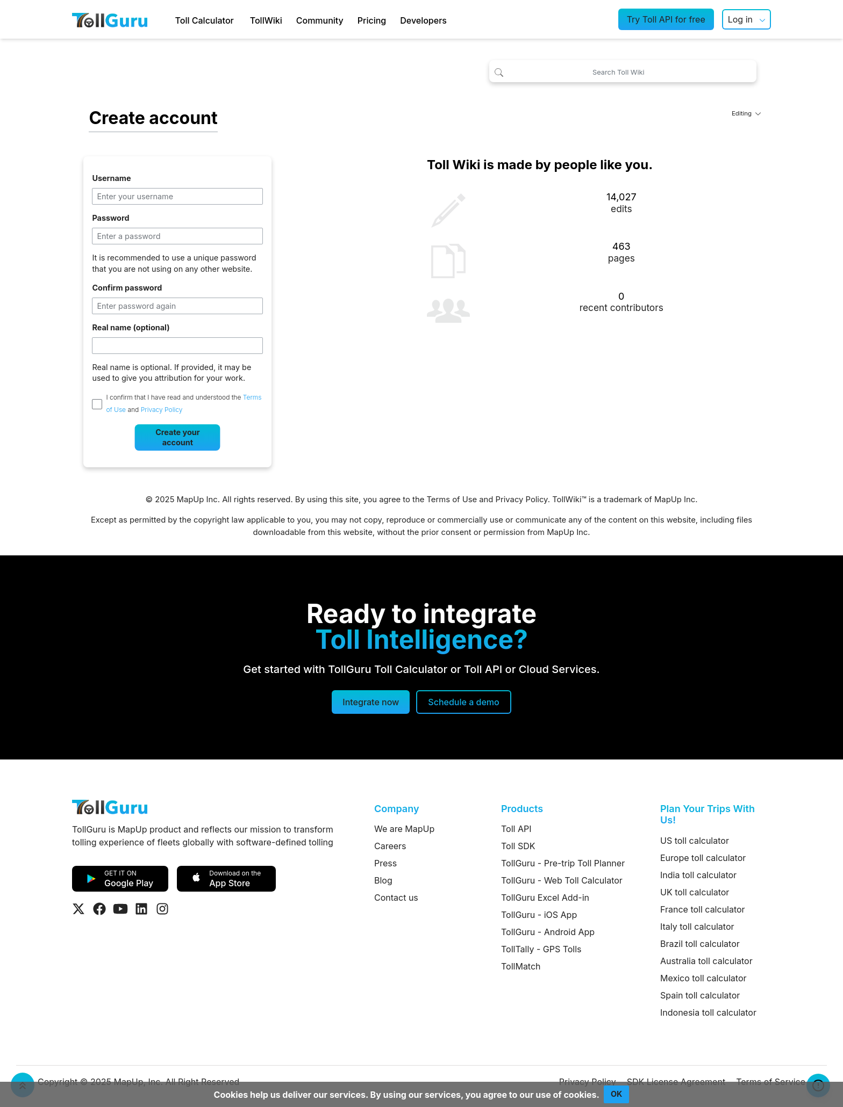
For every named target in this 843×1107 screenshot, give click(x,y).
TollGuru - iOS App (539, 914)
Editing (746, 113)
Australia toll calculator (706, 961)
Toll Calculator (204, 20)
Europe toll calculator (703, 857)
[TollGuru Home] (109, 19)
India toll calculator (698, 875)
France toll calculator (702, 909)
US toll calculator (694, 840)
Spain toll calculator (700, 995)
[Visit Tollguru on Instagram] (162, 908)
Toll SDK (518, 846)
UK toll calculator (694, 892)
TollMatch (521, 966)
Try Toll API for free (666, 19)
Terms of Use (451, 499)
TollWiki (266, 20)
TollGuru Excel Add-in (545, 897)
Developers (423, 20)
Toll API (516, 828)
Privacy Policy (162, 410)
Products (522, 808)
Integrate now (370, 702)
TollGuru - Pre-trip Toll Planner (563, 863)
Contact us (396, 897)
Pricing (372, 20)
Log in (740, 19)
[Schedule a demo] (463, 702)
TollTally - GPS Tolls (541, 949)
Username (111, 178)
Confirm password (127, 287)
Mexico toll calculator (703, 978)
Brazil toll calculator (700, 943)
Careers (390, 846)
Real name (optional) (130, 327)
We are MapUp (404, 828)
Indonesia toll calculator (708, 1012)
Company (396, 808)
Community (320, 20)
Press (385, 863)
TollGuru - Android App (548, 932)
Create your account (177, 437)
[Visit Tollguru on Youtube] (120, 908)
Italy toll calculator (697, 926)
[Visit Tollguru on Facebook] (99, 908)
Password (110, 217)
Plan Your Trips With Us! (707, 814)
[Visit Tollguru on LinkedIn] (141, 908)
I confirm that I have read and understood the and (183, 403)
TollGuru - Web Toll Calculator (562, 880)
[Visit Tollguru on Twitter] (78, 908)
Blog (383, 880)
